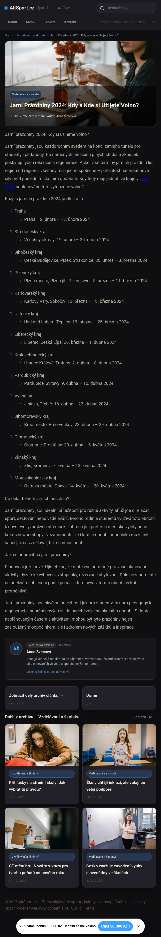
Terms (89, 908)
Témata (49, 22)
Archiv (30, 22)
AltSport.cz (22, 8)
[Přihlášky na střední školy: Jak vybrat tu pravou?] (42, 764)
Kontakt (70, 22)
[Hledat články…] (129, 8)
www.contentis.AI (53, 908)
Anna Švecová (38, 651)
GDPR (76, 908)
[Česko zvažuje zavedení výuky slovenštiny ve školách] (119, 847)
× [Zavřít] (138, 926)
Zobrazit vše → (145, 717)
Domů (12, 22)
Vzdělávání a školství (31, 35)
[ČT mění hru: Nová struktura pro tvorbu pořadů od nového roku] (42, 847)
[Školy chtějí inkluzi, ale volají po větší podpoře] (119, 764)
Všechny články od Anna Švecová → (49, 672)
